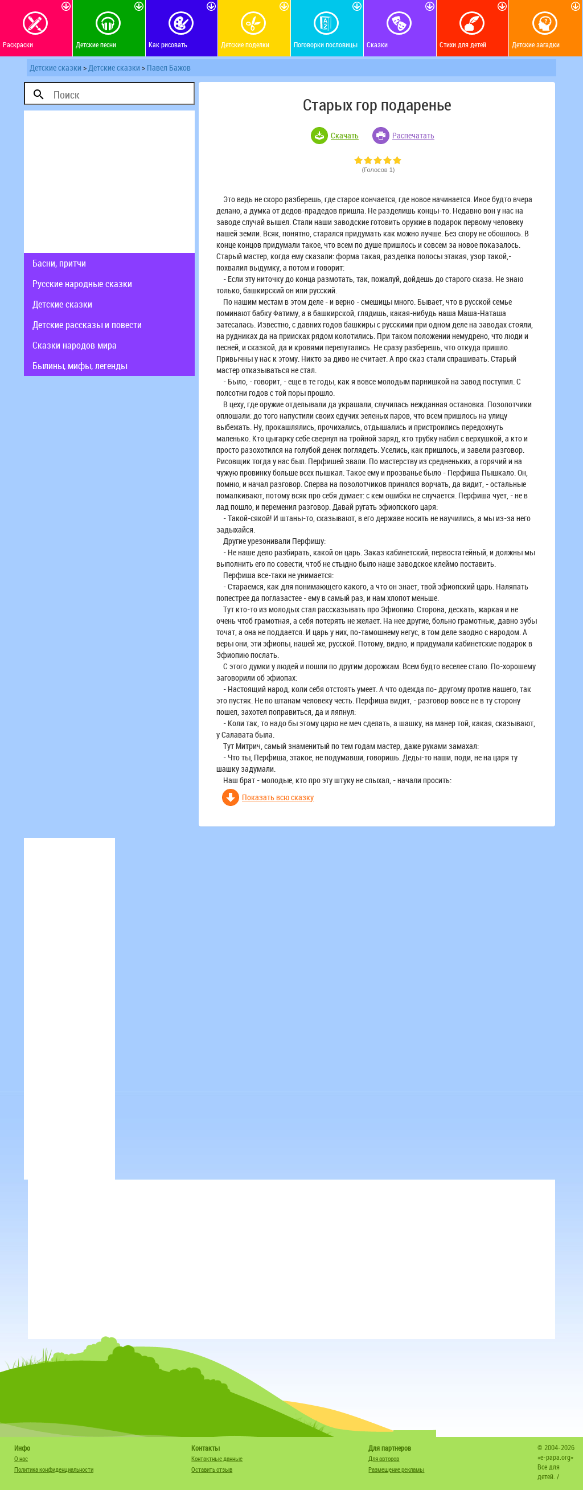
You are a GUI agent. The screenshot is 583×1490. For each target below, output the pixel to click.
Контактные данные (217, 1458)
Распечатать (413, 135)
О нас (21, 1458)
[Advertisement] (109, 181)
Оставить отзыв (211, 1469)
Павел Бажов (169, 67)
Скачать (345, 135)
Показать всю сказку (278, 797)
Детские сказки (55, 67)
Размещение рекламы (396, 1469)
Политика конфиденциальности (53, 1469)
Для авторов (383, 1458)
